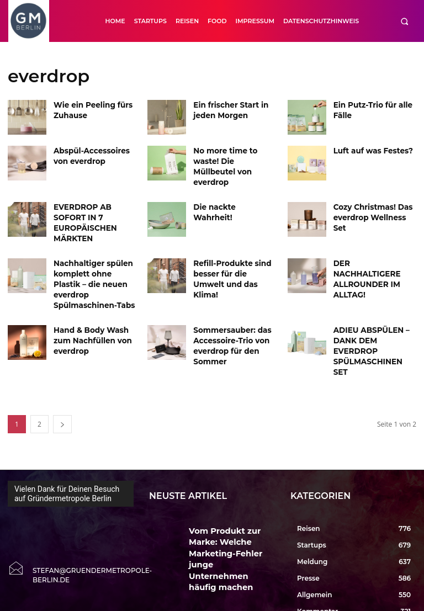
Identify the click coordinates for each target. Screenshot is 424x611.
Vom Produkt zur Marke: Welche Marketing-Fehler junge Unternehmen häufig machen (228, 489)
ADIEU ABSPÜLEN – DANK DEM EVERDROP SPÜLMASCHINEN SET (373, 302)
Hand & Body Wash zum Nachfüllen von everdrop (88, 302)
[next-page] (62, 372)
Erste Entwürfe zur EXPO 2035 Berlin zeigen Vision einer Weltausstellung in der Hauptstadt (231, 575)
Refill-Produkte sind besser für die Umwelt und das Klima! (231, 250)
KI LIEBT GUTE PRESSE (222, 524)
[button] (404, 21)
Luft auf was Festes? (368, 150)
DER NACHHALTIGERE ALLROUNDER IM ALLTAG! (371, 250)
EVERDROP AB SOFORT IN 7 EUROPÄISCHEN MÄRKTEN (94, 205)
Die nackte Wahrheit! (230, 196)
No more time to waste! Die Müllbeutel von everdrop (233, 159)
